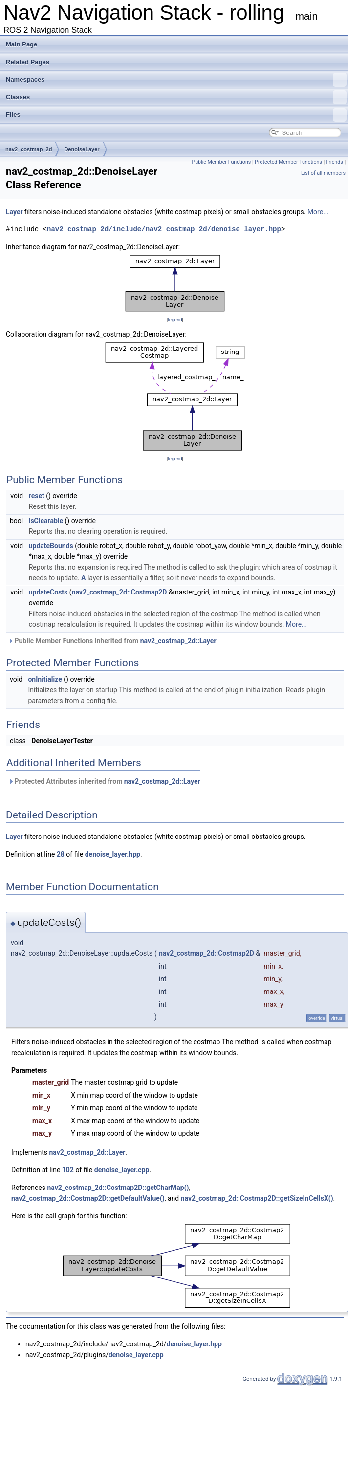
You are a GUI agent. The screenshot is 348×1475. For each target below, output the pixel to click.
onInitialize (45, 679)
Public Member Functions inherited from (112, 641)
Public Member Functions (221, 162)
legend (175, 319)
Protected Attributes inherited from (104, 781)
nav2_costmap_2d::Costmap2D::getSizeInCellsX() (257, 1198)
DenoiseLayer (81, 149)
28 (61, 854)
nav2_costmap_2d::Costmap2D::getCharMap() (118, 1187)
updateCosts (48, 592)
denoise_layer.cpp (122, 1170)
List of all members (323, 173)
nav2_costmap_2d (28, 149)
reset (36, 496)
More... (317, 212)
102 (68, 1170)
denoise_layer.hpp (112, 854)
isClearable (46, 521)
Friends (334, 162)
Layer (14, 212)
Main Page (21, 44)
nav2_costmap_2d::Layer (178, 641)
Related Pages (27, 62)
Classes (176, 97)
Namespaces (176, 80)
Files (176, 115)
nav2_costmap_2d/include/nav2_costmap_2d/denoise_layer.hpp (164, 229)
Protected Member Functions (288, 162)
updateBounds (51, 546)
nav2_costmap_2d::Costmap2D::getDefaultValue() (88, 1198)
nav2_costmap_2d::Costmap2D (119, 592)
